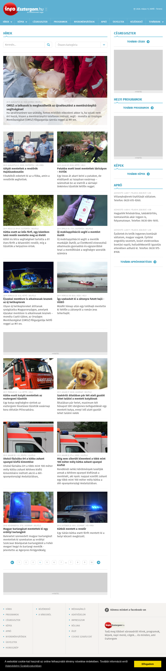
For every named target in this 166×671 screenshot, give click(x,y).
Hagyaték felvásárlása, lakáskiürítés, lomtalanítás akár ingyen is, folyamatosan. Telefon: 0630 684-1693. (136, 217)
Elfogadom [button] (148, 664)
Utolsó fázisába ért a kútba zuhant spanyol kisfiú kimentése (23, 460)
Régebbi (99, 562)
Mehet (48, 45)
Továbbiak (154, 22)
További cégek (136, 41)
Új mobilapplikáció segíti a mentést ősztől (78, 233)
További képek (136, 174)
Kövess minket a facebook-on (128, 610)
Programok (60, 22)
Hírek (6, 22)
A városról (45, 615)
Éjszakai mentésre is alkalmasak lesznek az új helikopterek (27, 300)
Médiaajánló (78, 609)
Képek (21, 22)
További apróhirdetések (136, 261)
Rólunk (75, 626)
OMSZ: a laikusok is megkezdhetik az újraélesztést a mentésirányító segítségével (51, 107)
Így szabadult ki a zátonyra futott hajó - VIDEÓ (80, 300)
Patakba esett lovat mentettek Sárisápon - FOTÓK (82, 170)
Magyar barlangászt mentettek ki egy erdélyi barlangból (25, 530)
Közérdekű (136, 22)
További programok (136, 107)
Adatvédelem (78, 615)
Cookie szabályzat (81, 637)
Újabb (12, 562)
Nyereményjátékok (84, 22)
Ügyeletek (118, 22)
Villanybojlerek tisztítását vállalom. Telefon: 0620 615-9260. (135, 198)
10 (92, 562)
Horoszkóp (12, 648)
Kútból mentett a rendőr (71, 529)
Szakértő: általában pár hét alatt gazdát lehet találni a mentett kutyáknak (81, 397)
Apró (104, 22)
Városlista (46, 9)
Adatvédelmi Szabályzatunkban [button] (23, 666)
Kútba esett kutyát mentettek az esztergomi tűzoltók (22, 397)
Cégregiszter (40, 22)
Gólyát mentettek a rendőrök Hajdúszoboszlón (20, 170)
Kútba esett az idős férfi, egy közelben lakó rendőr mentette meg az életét (26, 233)
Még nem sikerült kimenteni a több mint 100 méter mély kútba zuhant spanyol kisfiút (81, 462)
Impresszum (78, 620)
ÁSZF (73, 631)
